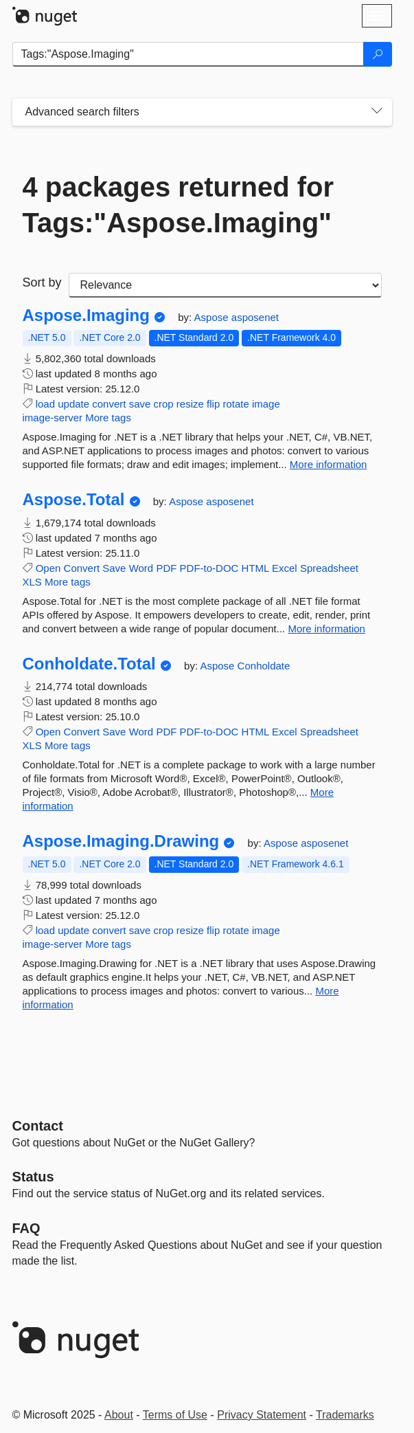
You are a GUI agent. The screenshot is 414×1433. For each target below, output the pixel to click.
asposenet (255, 317)
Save (114, 568)
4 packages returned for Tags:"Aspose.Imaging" (178, 205)
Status (33, 1176)
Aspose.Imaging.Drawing (121, 841)
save (140, 404)
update (73, 404)
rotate (235, 404)
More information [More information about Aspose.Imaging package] (328, 464)
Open (48, 568)
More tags (108, 417)
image (266, 404)
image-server (53, 417)
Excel (284, 568)
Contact (37, 1125)
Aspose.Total (74, 499)
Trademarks (345, 1415)
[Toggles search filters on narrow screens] (377, 112)
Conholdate (264, 665)
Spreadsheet (329, 568)
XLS (32, 582)
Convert (82, 568)
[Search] (377, 54)
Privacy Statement (261, 1415)
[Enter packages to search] (188, 54)
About (118, 1415)
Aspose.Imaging (86, 315)
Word (141, 568)
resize (190, 404)
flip (213, 404)
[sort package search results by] (225, 285)
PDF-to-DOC (209, 568)
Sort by (42, 282)
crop (164, 404)
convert (109, 404)
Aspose (212, 317)
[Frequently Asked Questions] (26, 1228)
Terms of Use (175, 1415)
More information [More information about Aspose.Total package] (326, 628)
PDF (166, 568)
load (45, 404)
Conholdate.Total (89, 663)
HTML (255, 568)
